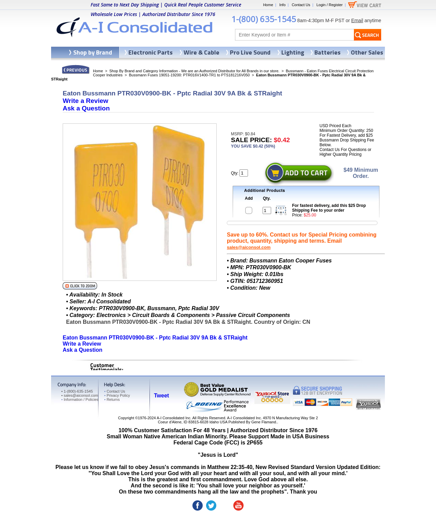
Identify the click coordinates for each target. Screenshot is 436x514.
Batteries (327, 52)
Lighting (292, 52)
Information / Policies (79, 399)
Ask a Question (86, 108)
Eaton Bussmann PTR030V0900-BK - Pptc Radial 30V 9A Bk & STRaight (155, 338)
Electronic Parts (150, 52)
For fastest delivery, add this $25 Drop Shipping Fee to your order (329, 208)
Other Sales (367, 52)
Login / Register (329, 5)
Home (268, 5)
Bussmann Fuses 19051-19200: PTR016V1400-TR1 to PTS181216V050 (189, 75)
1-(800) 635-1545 (263, 19)
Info (282, 5)
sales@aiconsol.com (248, 247)
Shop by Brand (92, 52)
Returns (112, 399)
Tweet (161, 395)
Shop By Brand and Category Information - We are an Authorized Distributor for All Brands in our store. (194, 71)
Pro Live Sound (250, 52)
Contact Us (301, 5)
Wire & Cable (201, 52)
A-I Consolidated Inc (173, 418)
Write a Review (85, 100)
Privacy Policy (117, 395)
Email (357, 20)
